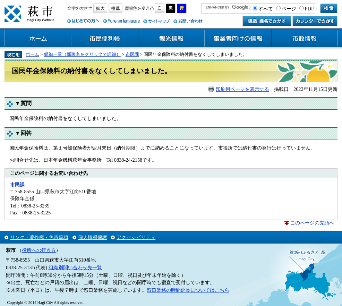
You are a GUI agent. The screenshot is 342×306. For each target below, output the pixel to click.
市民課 (132, 54)
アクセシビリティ (136, 237)
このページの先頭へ (312, 223)
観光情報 (171, 38)
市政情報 (304, 38)
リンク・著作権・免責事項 (39, 237)
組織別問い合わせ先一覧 (75, 267)
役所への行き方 (39, 250)
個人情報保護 (92, 237)
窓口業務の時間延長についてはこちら (188, 290)
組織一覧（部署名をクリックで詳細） (82, 54)
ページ (289, 8)
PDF (309, 8)
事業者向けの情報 (238, 38)
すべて (265, 8)
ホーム (38, 38)
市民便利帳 (104, 38)
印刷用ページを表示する (242, 89)
